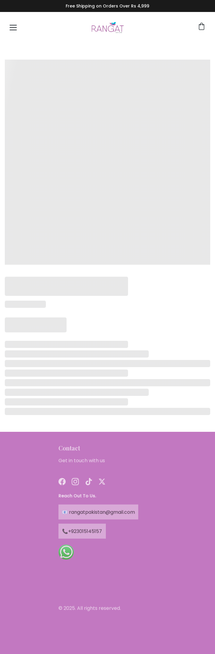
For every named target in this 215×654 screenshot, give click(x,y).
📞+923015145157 (82, 532)
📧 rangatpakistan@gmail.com (98, 512)
